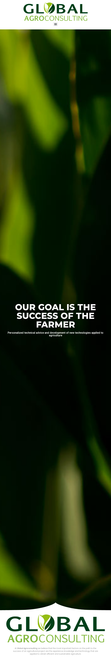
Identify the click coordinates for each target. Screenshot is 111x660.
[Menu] (55, 24)
